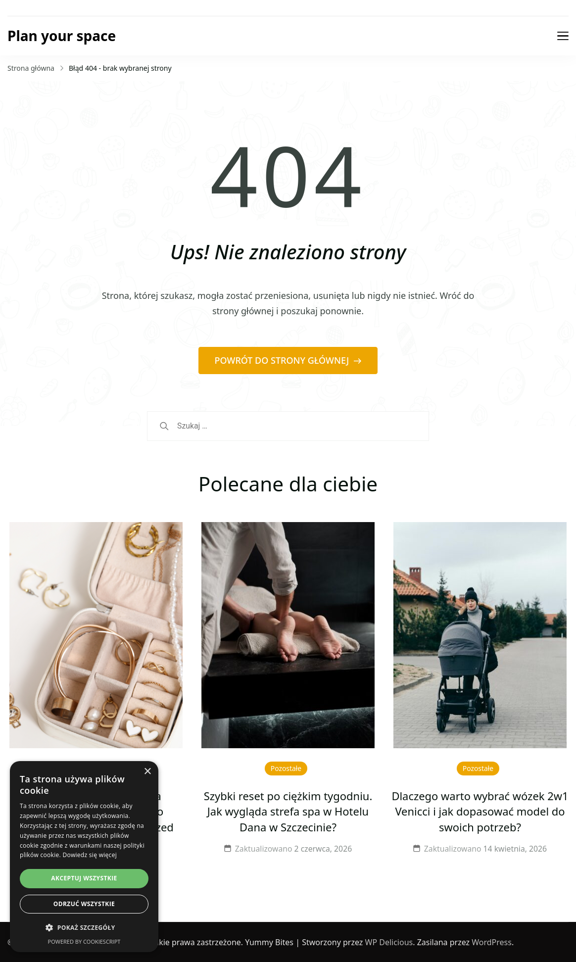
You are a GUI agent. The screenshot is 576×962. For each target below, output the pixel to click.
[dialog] (84, 856)
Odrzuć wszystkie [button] (84, 904)
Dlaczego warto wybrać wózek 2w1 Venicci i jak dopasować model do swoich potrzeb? (479, 812)
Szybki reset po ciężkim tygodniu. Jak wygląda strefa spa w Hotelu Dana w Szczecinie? (288, 812)
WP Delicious (389, 942)
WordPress (492, 942)
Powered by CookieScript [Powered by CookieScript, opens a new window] (84, 941)
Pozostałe (286, 768)
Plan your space (61, 35)
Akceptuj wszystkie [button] (84, 878)
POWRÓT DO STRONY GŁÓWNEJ (283, 360)
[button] (84, 928)
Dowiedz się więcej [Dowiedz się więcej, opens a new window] (89, 855)
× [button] (147, 771)
